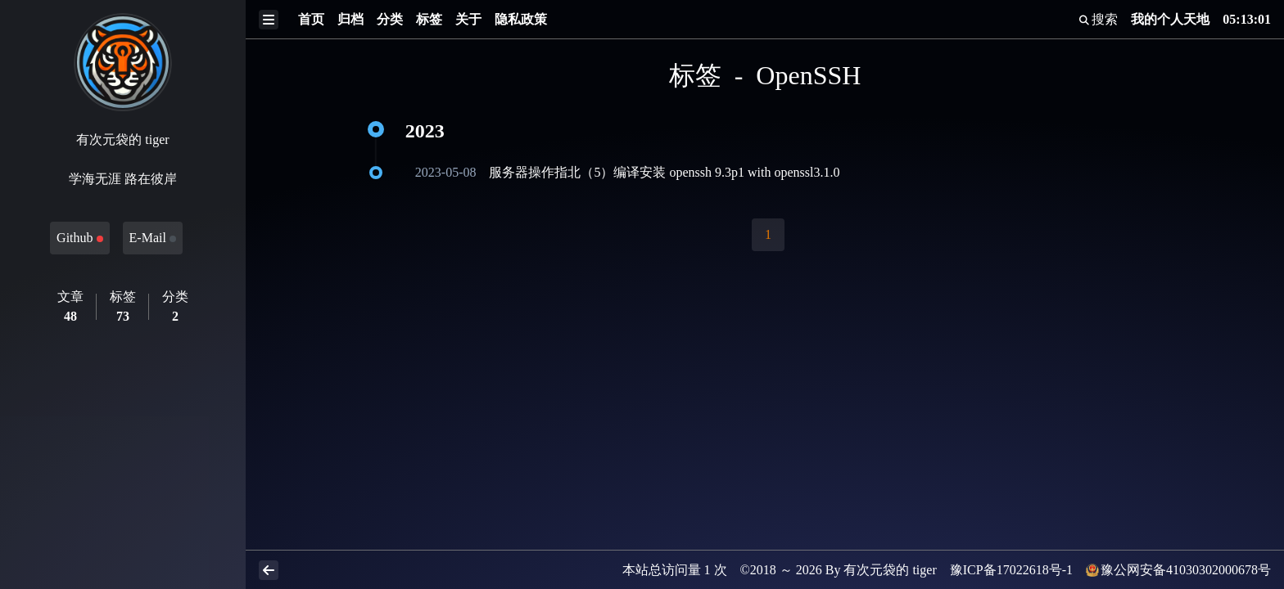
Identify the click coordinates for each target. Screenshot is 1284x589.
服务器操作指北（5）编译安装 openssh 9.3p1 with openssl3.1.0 (664, 172)
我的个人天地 (1170, 19)
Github (79, 238)
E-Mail (152, 238)
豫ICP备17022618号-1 (1011, 570)
